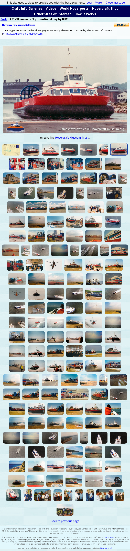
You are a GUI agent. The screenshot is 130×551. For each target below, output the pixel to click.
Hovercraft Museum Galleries (18, 24)
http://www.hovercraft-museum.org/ (23, 33)
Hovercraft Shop (105, 8)
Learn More (94, 2)
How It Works (85, 14)
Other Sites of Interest (52, 14)
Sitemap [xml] (106, 548)
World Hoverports (74, 8)
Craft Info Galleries (27, 8)
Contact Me (109, 537)
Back (4, 19)
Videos (51, 8)
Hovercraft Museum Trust (72, 137)
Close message (115, 2)
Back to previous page (65, 521)
